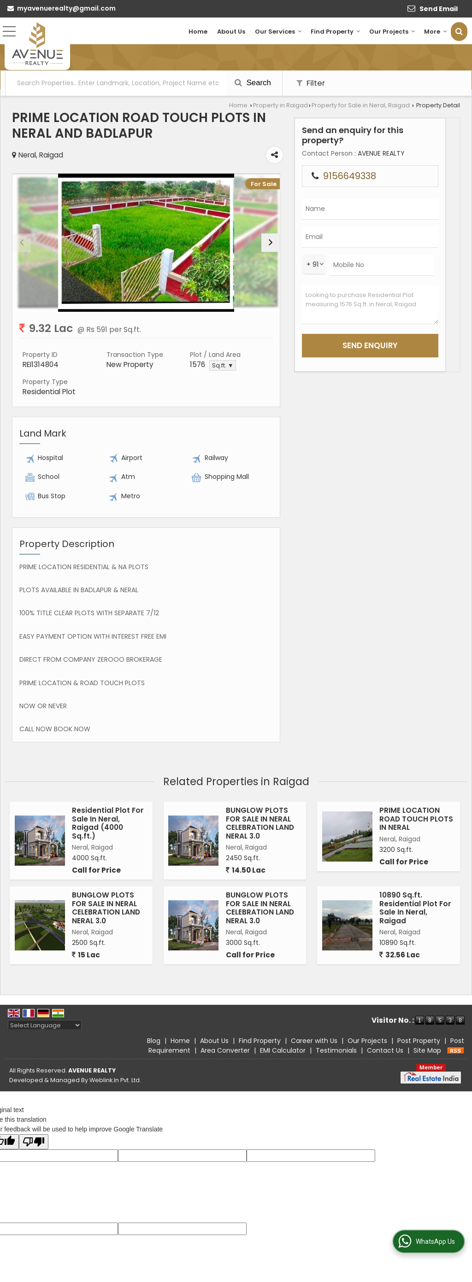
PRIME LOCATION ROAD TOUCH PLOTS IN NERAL (416, 818)
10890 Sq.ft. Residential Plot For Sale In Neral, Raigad (415, 907)
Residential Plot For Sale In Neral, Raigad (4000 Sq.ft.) (108, 822)
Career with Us (314, 1040)
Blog (153, 1040)
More (435, 31)
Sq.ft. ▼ (222, 365)
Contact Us (385, 1050)
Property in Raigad (280, 105)
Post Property (418, 1040)
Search (253, 82)
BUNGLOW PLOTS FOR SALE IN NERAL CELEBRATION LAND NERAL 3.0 (260, 822)
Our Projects (392, 31)
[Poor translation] (33, 1141)
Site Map (427, 1050)
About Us (231, 31)
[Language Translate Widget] (45, 1025)
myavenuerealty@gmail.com (66, 8)
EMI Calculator (283, 1050)
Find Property (335, 31)
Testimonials (336, 1050)
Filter (310, 82)
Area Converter (225, 1050)
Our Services (278, 31)
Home (198, 31)
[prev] (21, 242)
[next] (270, 242)
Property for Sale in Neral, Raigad (361, 105)
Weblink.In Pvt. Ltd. (115, 1080)
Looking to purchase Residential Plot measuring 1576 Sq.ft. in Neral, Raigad (370, 304)
